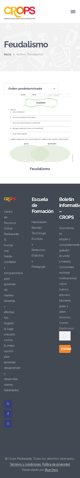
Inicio (7, 54)
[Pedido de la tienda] (31, 88)
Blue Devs (51, 469)
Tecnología (39, 233)
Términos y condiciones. (25, 464)
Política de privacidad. (56, 464)
